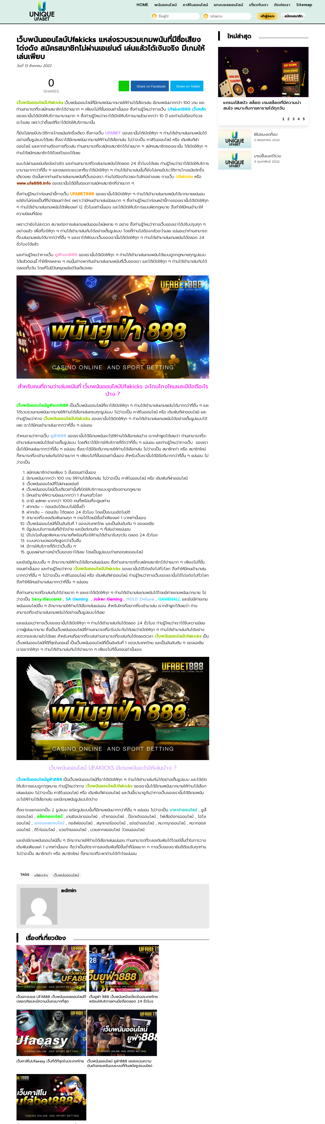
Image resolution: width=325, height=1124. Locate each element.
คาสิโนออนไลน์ (195, 5)
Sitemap (304, 5)
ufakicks (41, 875)
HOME (142, 5)
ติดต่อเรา (282, 5)
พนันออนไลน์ (165, 5)
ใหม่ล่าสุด (239, 36)
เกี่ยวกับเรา (258, 5)
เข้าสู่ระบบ (267, 16)
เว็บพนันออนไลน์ (66, 875)
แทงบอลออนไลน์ (228, 5)
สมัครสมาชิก (293, 16)
